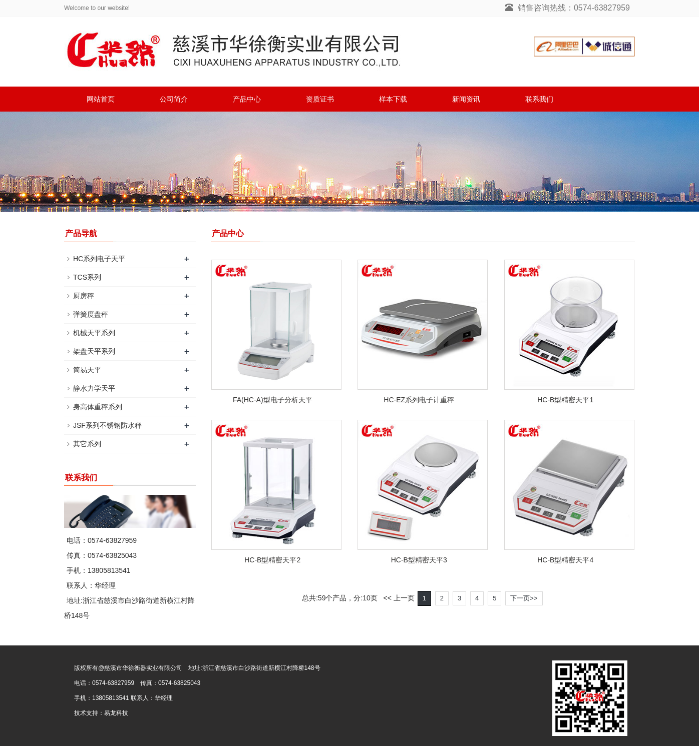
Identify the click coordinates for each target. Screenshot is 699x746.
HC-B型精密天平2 (272, 560)
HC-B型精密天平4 (565, 560)
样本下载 (393, 99)
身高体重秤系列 (97, 407)
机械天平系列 (94, 333)
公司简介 (174, 99)
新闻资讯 (466, 99)
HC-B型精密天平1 (565, 400)
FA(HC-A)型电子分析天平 (272, 400)
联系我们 (539, 99)
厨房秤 (83, 296)
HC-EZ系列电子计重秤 (419, 400)
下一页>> (523, 598)
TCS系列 (87, 277)
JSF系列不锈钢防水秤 (107, 425)
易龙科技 (116, 712)
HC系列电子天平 (99, 259)
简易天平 (87, 370)
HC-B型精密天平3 (419, 560)
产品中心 (247, 99)
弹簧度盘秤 (90, 314)
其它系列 (87, 444)
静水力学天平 (94, 388)
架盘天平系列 (94, 351)
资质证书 (320, 99)
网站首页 (101, 99)
